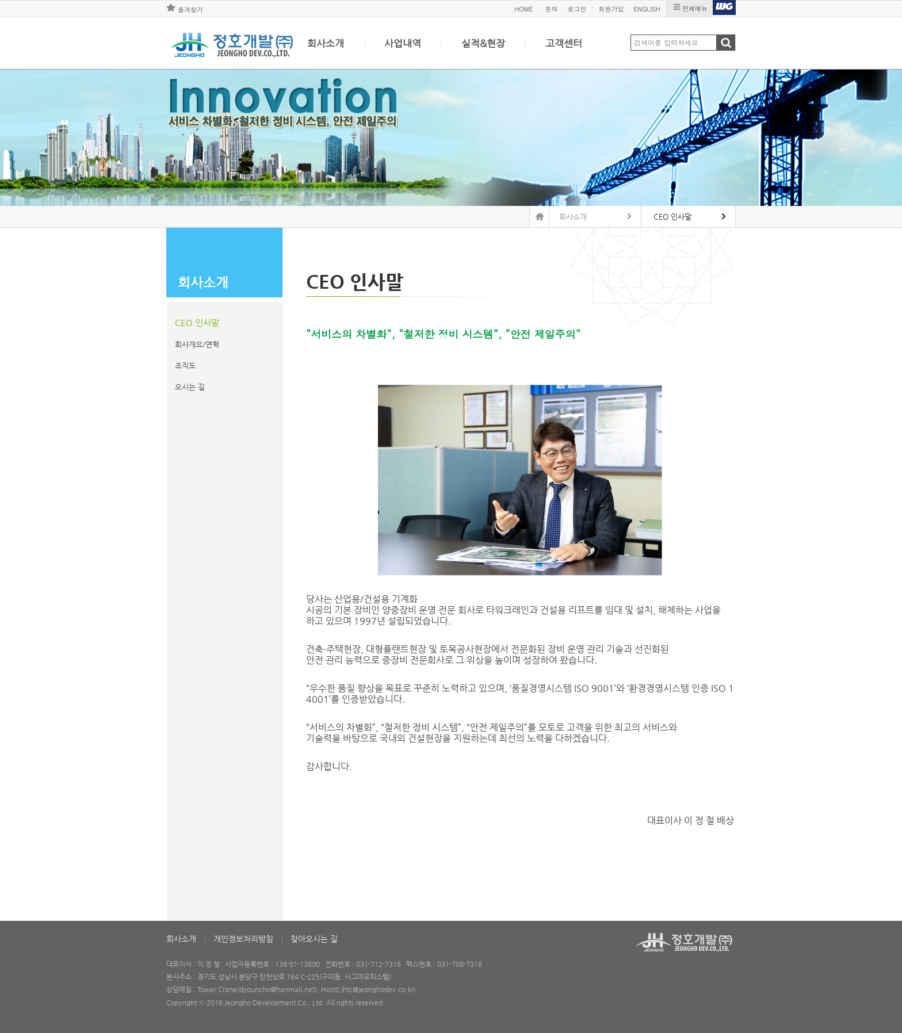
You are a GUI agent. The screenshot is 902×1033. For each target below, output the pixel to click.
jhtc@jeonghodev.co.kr (377, 989)
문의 (551, 9)
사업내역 (402, 43)
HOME (523, 9)
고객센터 (563, 43)
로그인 (576, 9)
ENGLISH (646, 9)
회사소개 (325, 43)
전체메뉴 (695, 8)
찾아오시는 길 (314, 938)
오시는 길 (190, 386)
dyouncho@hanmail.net (277, 989)
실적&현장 (483, 43)
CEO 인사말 (197, 322)
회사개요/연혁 (197, 344)
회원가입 (611, 9)
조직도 (185, 365)
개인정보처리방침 (243, 938)
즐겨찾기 (190, 9)
